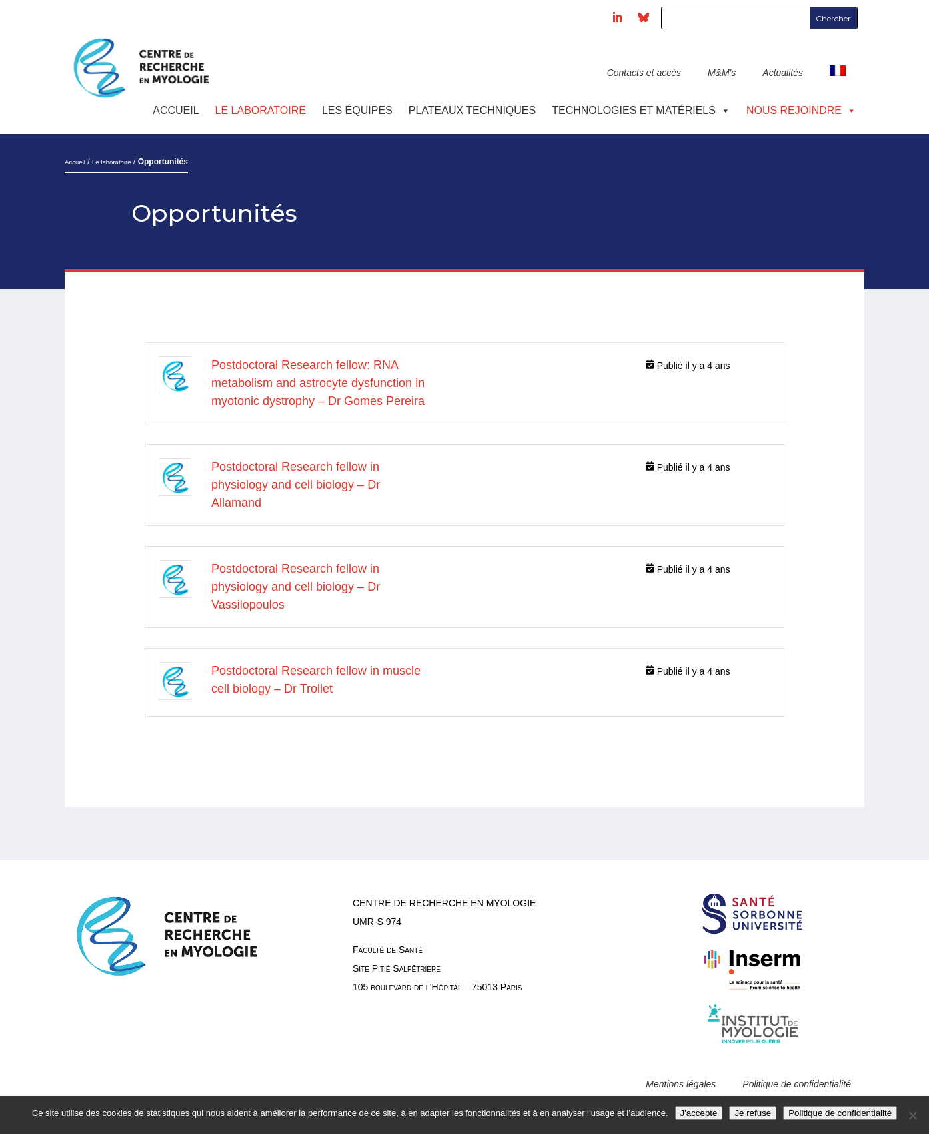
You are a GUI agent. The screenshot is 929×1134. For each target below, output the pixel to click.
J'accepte (699, 1113)
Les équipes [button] (357, 110)
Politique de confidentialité (796, 1084)
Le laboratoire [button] (260, 110)
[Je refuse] (912, 1115)
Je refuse (752, 1113)
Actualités (782, 72)
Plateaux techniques (472, 110)
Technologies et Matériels (641, 110)
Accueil (176, 110)
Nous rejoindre (801, 110)
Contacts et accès (644, 72)
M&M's (722, 72)
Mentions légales (681, 1084)
